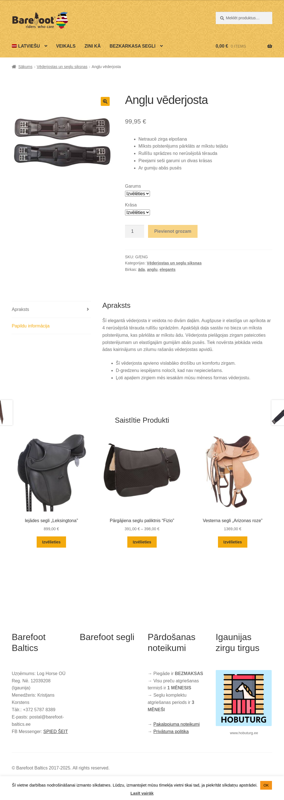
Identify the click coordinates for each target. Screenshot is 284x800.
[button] (105, 101)
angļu (152, 269)
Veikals (66, 46)
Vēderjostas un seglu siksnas (62, 66)
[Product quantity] (134, 231)
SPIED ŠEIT (55, 731)
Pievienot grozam (172, 231)
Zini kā (93, 46)
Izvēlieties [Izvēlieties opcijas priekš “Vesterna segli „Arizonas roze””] (232, 542)
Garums (133, 186)
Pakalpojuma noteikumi (176, 724)
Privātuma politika (171, 731)
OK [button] (266, 785)
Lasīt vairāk (142, 793)
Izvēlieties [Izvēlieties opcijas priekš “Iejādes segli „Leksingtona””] (51, 542)
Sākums (25, 66)
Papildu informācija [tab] (31, 326)
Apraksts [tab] (20, 309)
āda (141, 269)
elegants (168, 269)
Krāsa (131, 205)
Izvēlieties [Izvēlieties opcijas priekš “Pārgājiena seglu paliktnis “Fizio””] (142, 542)
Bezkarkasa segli (133, 46)
